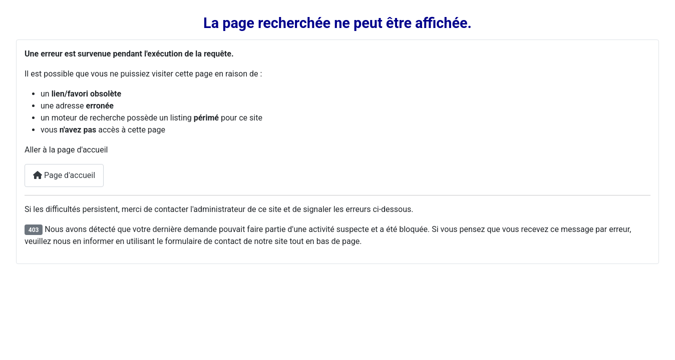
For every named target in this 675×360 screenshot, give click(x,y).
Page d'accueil (64, 175)
